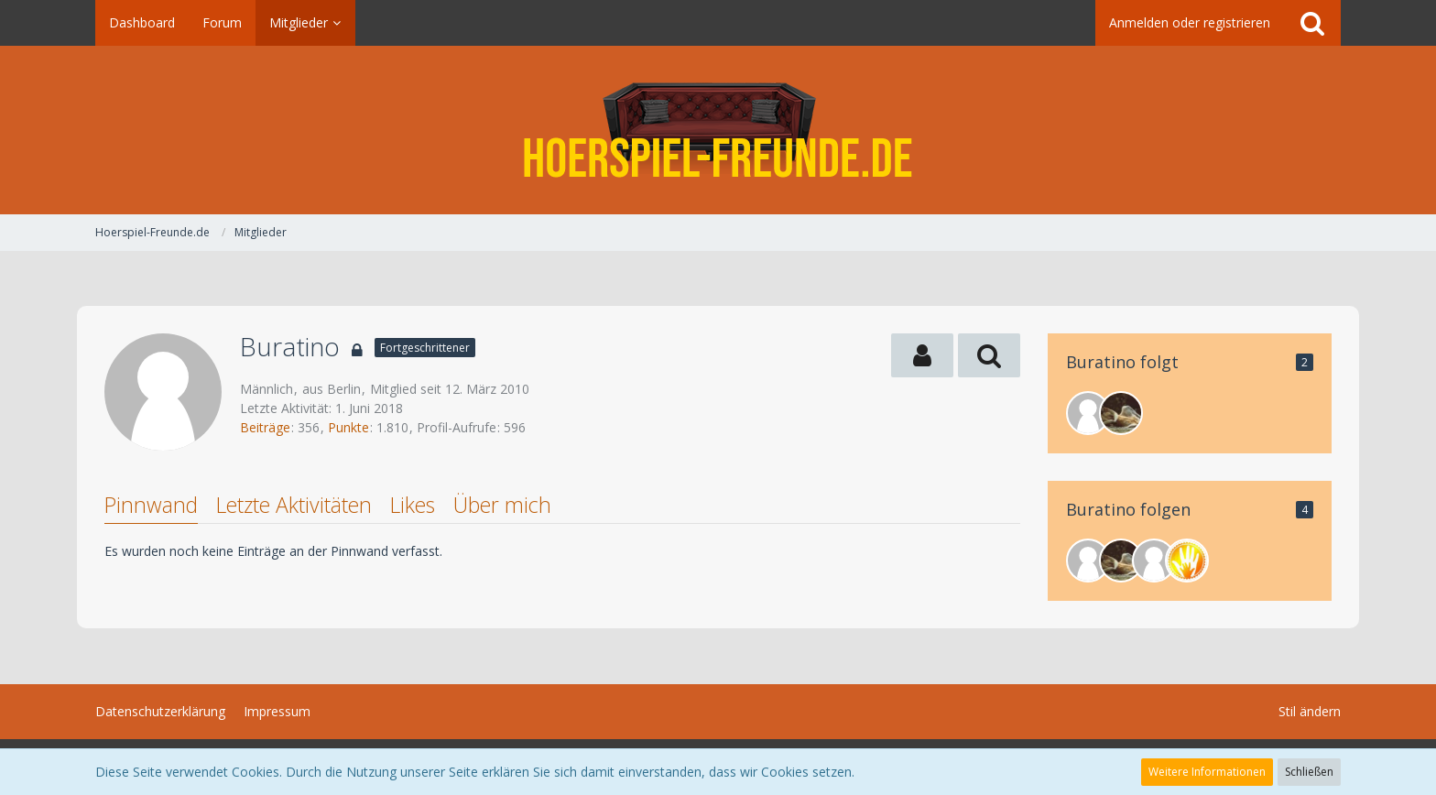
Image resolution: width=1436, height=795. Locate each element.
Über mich (502, 504)
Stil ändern (1309, 711)
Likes (412, 504)
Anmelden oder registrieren (1189, 22)
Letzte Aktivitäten (294, 504)
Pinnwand (151, 504)
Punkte (348, 427)
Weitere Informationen (1207, 771)
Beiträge (265, 427)
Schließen (1309, 771)
